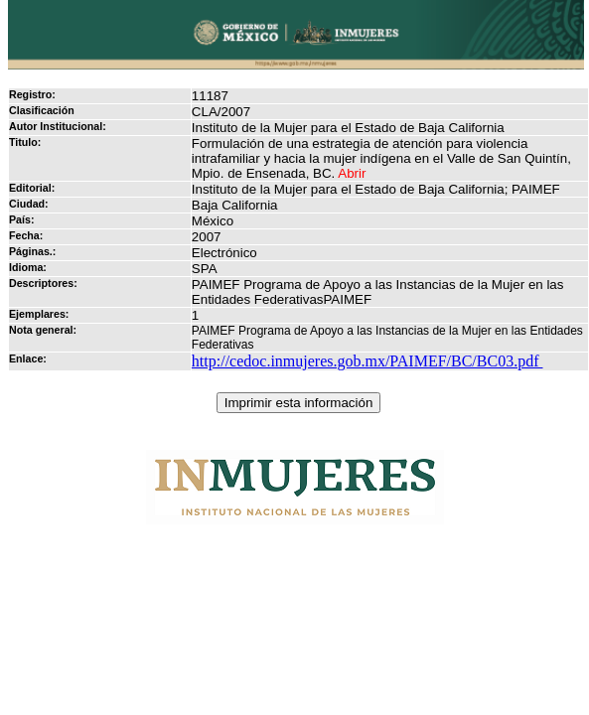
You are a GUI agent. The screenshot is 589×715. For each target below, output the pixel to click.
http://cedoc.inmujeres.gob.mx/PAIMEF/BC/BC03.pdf (367, 361)
